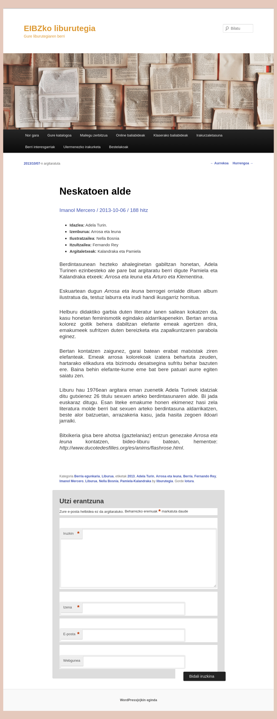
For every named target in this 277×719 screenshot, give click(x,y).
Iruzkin (71, 534)
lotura (189, 481)
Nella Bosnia (108, 481)
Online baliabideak (130, 135)
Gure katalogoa (59, 135)
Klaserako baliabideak (171, 135)
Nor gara (32, 135)
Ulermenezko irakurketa (82, 147)
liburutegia (164, 481)
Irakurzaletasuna (209, 135)
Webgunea (71, 660)
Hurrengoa (243, 163)
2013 (131, 476)
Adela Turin (145, 476)
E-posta (71, 634)
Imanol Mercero (72, 481)
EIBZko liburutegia (59, 28)
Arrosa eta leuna (168, 476)
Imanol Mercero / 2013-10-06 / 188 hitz (104, 210)
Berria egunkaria (87, 476)
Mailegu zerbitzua (94, 135)
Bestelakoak (118, 147)
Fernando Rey (205, 476)
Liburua (108, 476)
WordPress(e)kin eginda (138, 700)
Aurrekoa (219, 163)
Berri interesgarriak (40, 147)
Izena (71, 607)
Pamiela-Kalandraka (135, 481)
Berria (188, 476)
